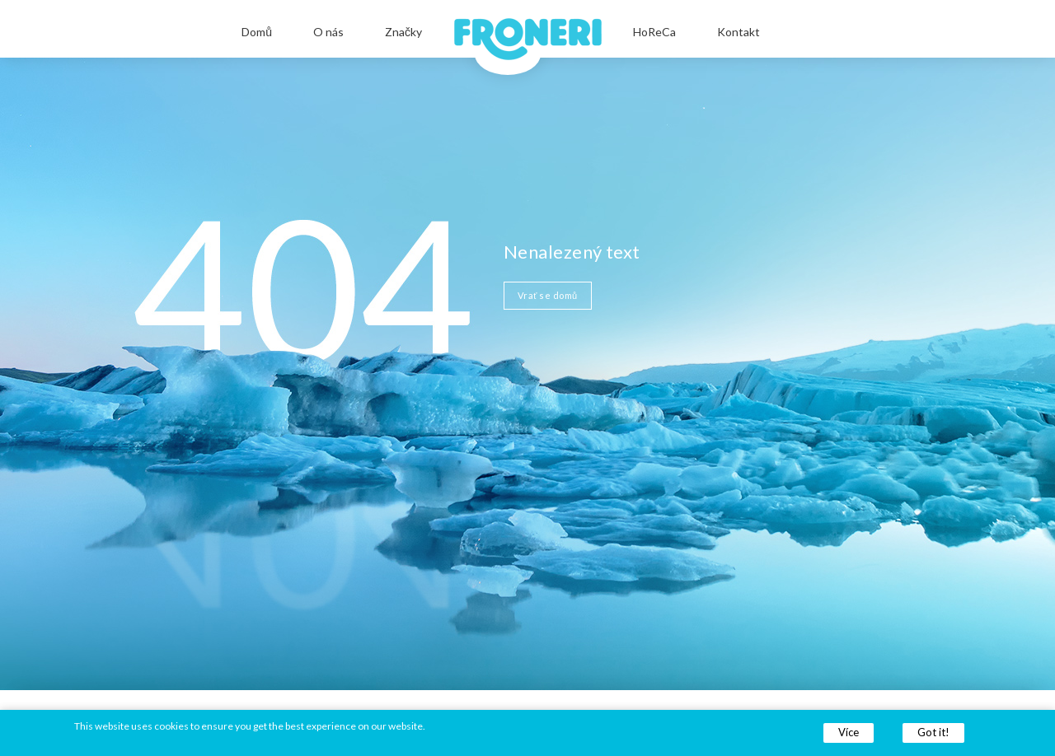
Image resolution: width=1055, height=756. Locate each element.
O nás (328, 32)
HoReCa (654, 32)
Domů (256, 32)
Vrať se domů (548, 295)
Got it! (933, 732)
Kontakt (738, 32)
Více (848, 732)
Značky (403, 32)
